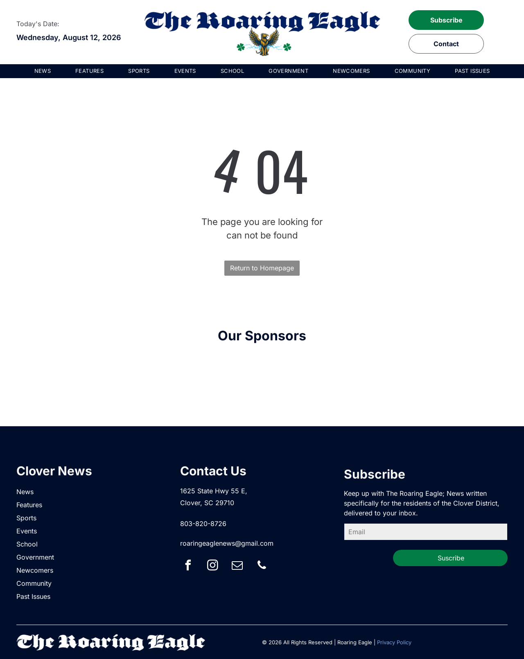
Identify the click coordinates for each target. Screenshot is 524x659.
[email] (237, 566)
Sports (26, 518)
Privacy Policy (394, 642)
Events (26, 531)
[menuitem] (42, 71)
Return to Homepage (262, 268)
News (25, 492)
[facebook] (188, 566)
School (27, 544)
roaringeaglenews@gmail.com (226, 543)
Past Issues (33, 596)
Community (34, 583)
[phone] (262, 566)
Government (35, 557)
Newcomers (34, 570)
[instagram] (213, 566)
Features (29, 505)
